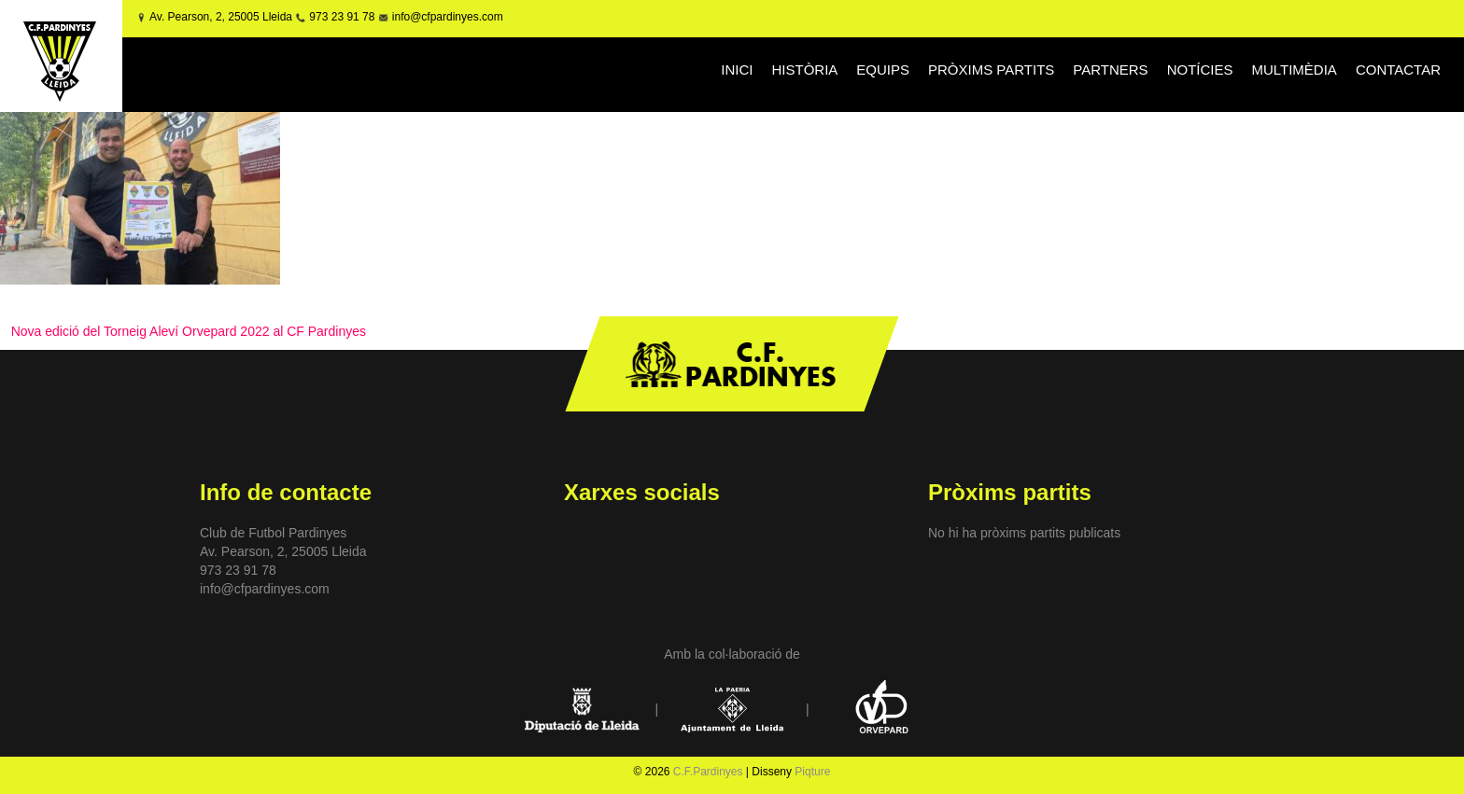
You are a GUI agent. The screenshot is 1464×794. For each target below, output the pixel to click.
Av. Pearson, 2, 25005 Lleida (220, 16)
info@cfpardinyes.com (445, 16)
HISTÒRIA (804, 69)
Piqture (812, 771)
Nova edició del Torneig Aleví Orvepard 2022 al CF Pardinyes (188, 331)
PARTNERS (1110, 69)
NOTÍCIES (1200, 69)
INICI (737, 69)
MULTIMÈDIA (1293, 69)
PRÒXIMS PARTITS (991, 69)
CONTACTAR (1398, 69)
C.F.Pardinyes (708, 771)
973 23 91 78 (341, 16)
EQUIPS (882, 69)
